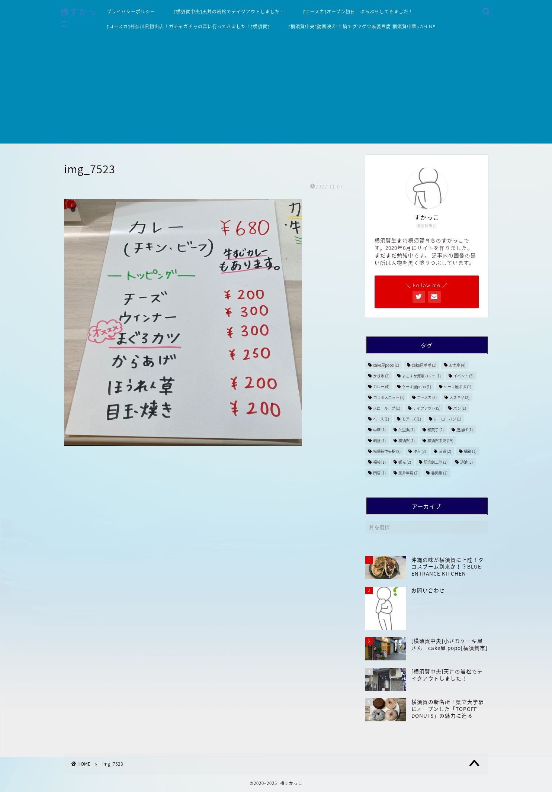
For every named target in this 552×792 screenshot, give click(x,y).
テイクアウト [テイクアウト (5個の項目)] (426, 408)
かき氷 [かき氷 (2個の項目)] (381, 376)
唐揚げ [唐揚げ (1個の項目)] (464, 429)
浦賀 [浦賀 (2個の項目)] (445, 451)
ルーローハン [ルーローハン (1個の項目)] (447, 419)
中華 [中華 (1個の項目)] (379, 429)
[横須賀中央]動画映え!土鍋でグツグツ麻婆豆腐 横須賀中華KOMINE (362, 26)
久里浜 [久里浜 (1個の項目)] (406, 429)
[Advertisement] (276, 91)
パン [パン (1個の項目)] (459, 408)
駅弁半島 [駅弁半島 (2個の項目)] (408, 473)
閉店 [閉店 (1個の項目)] (379, 473)
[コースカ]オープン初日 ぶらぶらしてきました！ (358, 12)
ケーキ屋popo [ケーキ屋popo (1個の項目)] (416, 386)
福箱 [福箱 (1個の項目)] (470, 451)
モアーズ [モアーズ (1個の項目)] (411, 419)
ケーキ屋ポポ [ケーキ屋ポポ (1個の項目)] (457, 386)
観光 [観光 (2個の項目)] (404, 462)
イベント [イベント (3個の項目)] (463, 376)
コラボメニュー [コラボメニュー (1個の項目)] (388, 397)
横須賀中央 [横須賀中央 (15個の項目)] (440, 440)
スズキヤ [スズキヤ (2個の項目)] (459, 397)
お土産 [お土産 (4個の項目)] (457, 365)
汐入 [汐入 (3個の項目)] (419, 451)
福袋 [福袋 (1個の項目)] (379, 462)
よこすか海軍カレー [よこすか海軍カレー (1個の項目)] (421, 376)
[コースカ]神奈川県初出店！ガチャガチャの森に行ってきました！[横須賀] (188, 26)
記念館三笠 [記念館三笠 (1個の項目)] (435, 462)
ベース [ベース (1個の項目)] (381, 419)
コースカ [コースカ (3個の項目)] (427, 397)
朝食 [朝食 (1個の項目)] (379, 440)
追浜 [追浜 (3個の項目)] (466, 462)
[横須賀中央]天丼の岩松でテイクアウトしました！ (229, 12)
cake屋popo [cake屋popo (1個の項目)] (386, 365)
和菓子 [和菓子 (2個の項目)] (435, 429)
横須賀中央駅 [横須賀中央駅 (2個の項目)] (387, 451)
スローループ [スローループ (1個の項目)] (386, 408)
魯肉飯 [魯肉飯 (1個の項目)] (439, 473)
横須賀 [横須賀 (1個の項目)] (406, 440)
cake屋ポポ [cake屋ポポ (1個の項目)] (424, 365)
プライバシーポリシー (131, 12)
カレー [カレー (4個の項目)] (381, 386)
